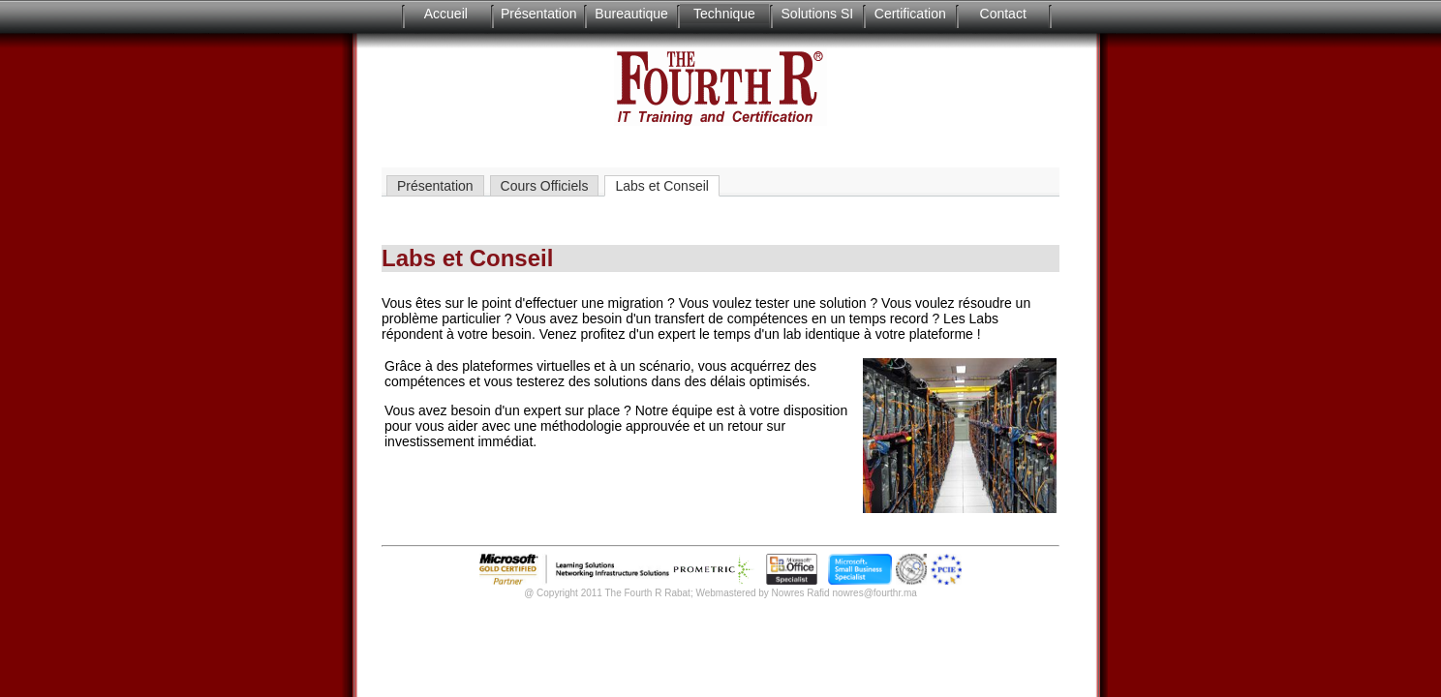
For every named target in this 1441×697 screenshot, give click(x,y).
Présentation (539, 13)
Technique (724, 13)
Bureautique (631, 13)
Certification (910, 13)
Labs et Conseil (662, 186)
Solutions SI (818, 13)
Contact (1003, 13)
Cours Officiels (545, 186)
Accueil (446, 13)
